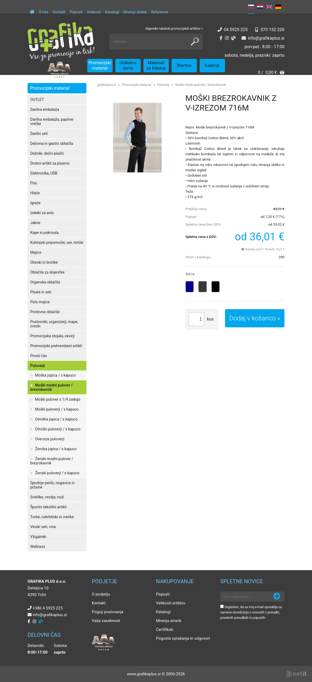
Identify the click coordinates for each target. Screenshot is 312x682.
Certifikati (164, 629)
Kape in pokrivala (44, 232)
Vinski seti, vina (43, 527)
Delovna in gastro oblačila (51, 143)
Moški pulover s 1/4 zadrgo (57, 399)
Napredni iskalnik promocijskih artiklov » (174, 29)
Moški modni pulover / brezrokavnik (51, 387)
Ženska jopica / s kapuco (56, 449)
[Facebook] (221, 38)
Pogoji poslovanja (107, 611)
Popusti (76, 12)
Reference (159, 12)
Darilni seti (39, 133)
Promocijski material (100, 65)
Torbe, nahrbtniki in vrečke (52, 517)
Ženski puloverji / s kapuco (57, 473)
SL (251, 6)
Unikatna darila (128, 65)
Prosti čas (38, 356)
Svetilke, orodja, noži (47, 497)
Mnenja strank (135, 12)
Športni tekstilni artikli (48, 507)
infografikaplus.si (266, 38)
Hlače (35, 193)
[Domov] (32, 9)
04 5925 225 (236, 29)
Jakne (35, 223)
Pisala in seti (40, 292)
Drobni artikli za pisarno (50, 163)
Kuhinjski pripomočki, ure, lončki (56, 242)
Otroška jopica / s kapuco (56, 419)
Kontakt (59, 12)
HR (260, 6)
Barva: (190, 274)
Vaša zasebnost (106, 620)
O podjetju (101, 594)
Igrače (35, 203)
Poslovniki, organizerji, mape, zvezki (54, 324)
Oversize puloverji (49, 439)
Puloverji (37, 365)
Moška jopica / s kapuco (55, 375)
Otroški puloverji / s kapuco (58, 429)
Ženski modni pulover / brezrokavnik (51, 461)
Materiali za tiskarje (156, 65)
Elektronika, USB (43, 173)
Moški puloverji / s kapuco (57, 409)
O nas (43, 12)
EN (269, 6)
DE (278, 6)
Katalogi (112, 12)
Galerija (212, 65)
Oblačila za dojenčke (47, 272)
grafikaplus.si (106, 85)
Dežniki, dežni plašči (47, 153)
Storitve (184, 65)
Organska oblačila (45, 282)
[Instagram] (227, 38)
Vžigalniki (38, 537)
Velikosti (94, 12)
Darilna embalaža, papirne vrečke (51, 121)
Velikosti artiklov (170, 603)
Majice (35, 252)
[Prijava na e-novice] (277, 597)
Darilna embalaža (44, 109)
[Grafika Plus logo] (61, 41)
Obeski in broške (44, 262)
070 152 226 (272, 29)
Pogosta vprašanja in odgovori (183, 638)
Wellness (37, 546)
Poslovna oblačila (44, 312)
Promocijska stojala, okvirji (52, 336)
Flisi (33, 183)
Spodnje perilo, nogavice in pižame (52, 485)
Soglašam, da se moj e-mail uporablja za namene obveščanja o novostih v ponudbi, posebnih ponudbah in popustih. (251, 612)
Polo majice (40, 302)
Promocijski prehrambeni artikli (56, 346)
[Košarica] (271, 73)
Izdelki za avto (42, 213)
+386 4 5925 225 (48, 608)
